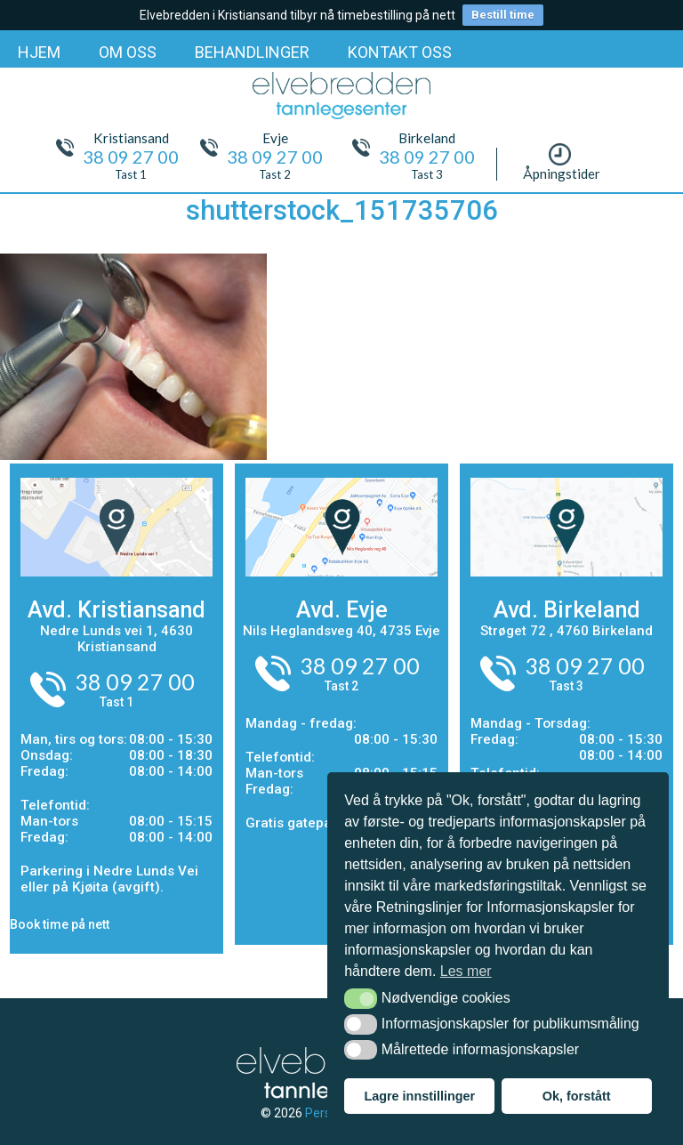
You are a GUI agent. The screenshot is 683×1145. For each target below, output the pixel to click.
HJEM (39, 52)
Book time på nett (59, 924)
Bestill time (502, 14)
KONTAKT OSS (400, 52)
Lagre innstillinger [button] (419, 1096)
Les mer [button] (466, 971)
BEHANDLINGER (252, 52)
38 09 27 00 (135, 681)
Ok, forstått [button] (576, 1096)
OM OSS (128, 52)
